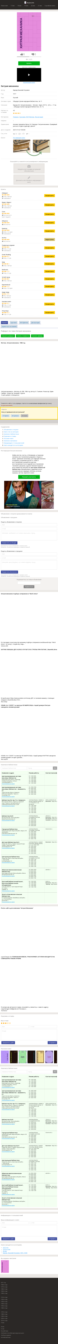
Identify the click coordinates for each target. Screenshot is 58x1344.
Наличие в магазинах (10, 441)
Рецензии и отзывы (10, 436)
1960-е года (4, 1308)
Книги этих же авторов (11, 432)
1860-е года (4, 1285)
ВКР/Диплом (30, 117)
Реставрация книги (19, 138)
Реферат (16, 117)
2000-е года (4, 1318)
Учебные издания (6, 1335)
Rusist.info (30, 3)
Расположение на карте (8, 783)
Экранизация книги (29, 75)
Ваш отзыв (4, 1021)
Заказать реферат (8, 336)
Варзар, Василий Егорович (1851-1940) (15, 1253)
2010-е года (4, 1320)
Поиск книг (4, 6)
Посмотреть (49, 196)
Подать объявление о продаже (11, 551)
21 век (40, 6)
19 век (26, 6)
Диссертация (39, 117)
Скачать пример (37, 336)
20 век (33, 6)
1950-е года (4, 1306)
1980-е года (4, 1314)
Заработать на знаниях (9, 326)
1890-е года (4, 1291)
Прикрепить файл (8, 1042)
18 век (19, 6)
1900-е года (4, 1293)
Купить (29, 63)
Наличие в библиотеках (11, 434)
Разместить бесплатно (9, 572)
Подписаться (29, 587)
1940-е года (4, 1303)
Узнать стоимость (23, 336)
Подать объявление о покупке (11, 522)
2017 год (3, 1282)
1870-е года (4, 1287)
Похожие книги (8, 438)
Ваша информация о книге (10, 1220)
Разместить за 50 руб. (9, 543)
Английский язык (6, 1337)
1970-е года (4, 1312)
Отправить (52, 1042)
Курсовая (22, 117)
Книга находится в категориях (13, 445)
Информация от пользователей (14, 443)
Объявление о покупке (11, 429)
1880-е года (4, 1289)
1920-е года (4, 1299)
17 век (13, 6)
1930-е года (4, 1301)
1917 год (5, 1247)
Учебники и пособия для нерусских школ (12, 1333)
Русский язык (4, 1331)
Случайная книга (50, 6)
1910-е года (6, 1249)
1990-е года (4, 1316)
